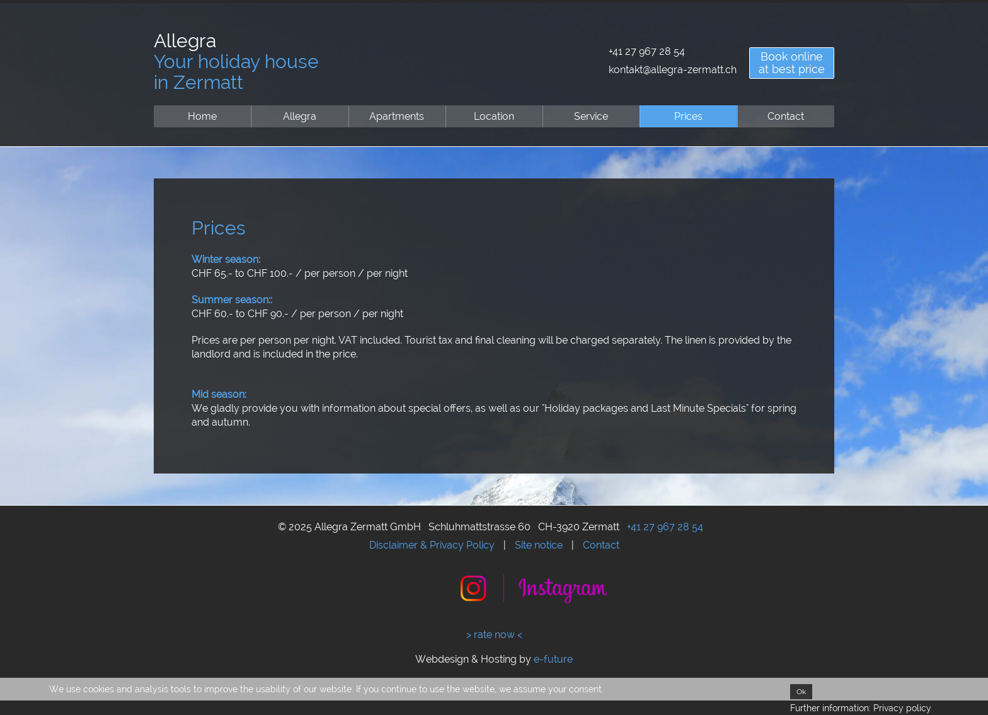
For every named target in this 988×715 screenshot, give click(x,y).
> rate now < (494, 635)
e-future (553, 659)
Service (591, 116)
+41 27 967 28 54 (647, 51)
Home (202, 116)
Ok (801, 691)
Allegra (299, 116)
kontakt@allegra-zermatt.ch (673, 70)
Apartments (396, 116)
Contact (785, 116)
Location (494, 116)
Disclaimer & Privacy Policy (432, 545)
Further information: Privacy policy (860, 708)
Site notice (539, 545)
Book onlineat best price (792, 63)
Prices (688, 116)
